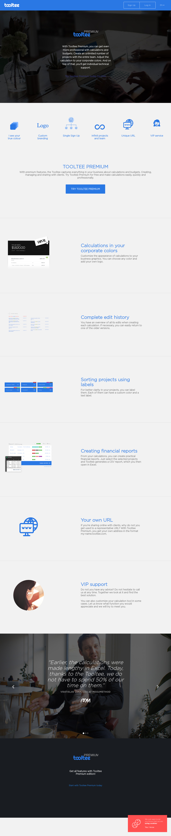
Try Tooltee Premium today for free (85, 76)
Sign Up (131, 5)
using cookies (151, 823)
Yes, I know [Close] (149, 827)
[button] (13, 686)
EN (162, 5)
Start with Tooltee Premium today (85, 785)
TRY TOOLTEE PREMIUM (85, 189)
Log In (147, 5)
